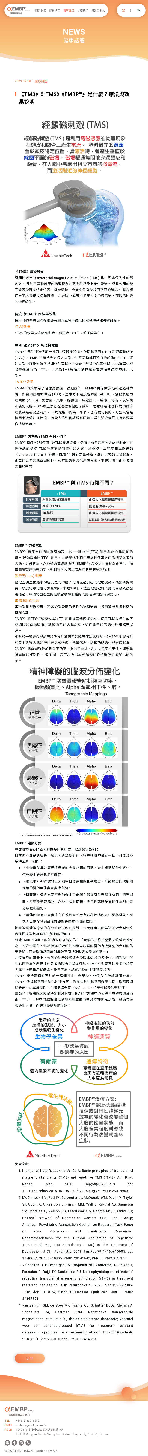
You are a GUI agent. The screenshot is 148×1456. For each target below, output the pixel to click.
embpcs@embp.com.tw (31, 1425)
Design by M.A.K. (47, 1450)
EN (138, 10)
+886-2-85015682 (28, 1420)
